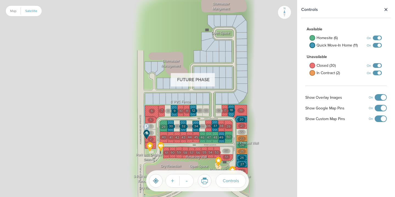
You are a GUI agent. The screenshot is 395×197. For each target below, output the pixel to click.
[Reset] (156, 181)
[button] (146, 128)
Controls (231, 181)
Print (203, 181)
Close (386, 9)
